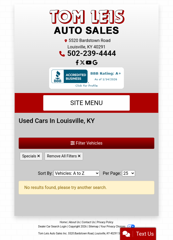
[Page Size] (128, 173)
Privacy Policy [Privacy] (105, 222)
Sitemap (94, 226)
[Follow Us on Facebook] (78, 62)
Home (63, 222)
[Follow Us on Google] (95, 62)
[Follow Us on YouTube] (89, 62)
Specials (31, 156)
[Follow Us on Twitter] (83, 62)
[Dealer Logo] (86, 22)
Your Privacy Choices (117, 226)
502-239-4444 (91, 53)
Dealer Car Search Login (52, 226)
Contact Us (88, 222)
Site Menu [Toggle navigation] (86, 103)
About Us (74, 222)
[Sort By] (77, 173)
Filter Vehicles (86, 143)
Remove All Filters (64, 156)
